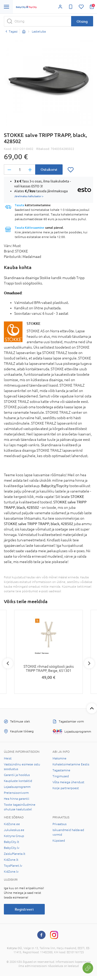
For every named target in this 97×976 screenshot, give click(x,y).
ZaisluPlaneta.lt (14, 854)
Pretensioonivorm (16, 793)
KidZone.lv (11, 871)
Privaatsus (59, 824)
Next (89, 663)
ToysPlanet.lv (13, 865)
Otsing (82, 21)
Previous (8, 663)
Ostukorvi (49, 169)
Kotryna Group (14, 836)
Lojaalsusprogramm (17, 787)
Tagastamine (61, 770)
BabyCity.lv (11, 848)
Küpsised (59, 840)
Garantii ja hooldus (17, 775)
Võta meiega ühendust (68, 782)
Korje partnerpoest (66, 788)
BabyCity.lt (11, 842)
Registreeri (24, 909)
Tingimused (61, 776)
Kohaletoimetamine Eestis (71, 764)
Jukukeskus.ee (14, 830)
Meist (8, 758)
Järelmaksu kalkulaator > (28, 196)
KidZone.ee (12, 824)
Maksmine (59, 758)
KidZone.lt (11, 860)
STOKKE (33, 323)
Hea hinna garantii (16, 799)
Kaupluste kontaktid (18, 781)
